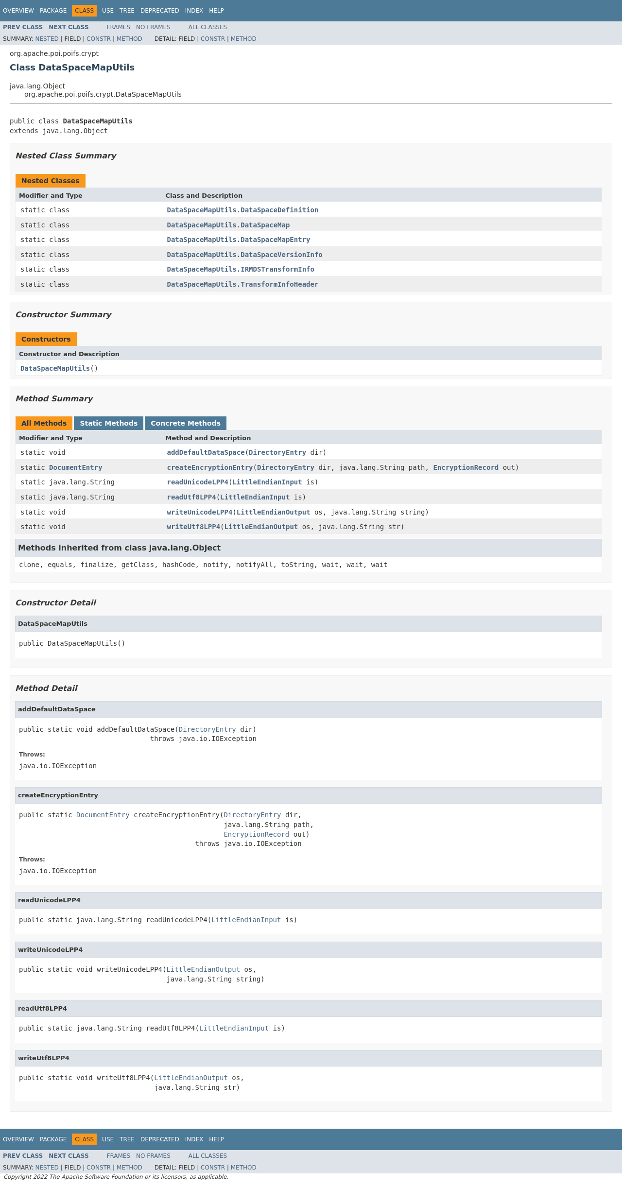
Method (129, 38)
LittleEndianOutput (274, 512)
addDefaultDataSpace (206, 452)
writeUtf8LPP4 (194, 527)
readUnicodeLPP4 (197, 482)
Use (108, 10)
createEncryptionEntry (210, 467)
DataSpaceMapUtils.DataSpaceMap (228, 225)
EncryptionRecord (466, 467)
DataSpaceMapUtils (55, 368)
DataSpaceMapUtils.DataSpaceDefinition (243, 210)
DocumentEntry (76, 467)
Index (194, 10)
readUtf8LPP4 (191, 497)
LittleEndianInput (267, 482)
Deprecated (159, 10)
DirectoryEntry (277, 452)
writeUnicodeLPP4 (200, 512)
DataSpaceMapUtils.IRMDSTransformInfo (240, 269)
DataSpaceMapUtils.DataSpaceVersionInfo (245, 254)
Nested (46, 38)
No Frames (153, 27)
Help (216, 10)
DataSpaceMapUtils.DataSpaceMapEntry (239, 239)
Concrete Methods (186, 423)
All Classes (208, 27)
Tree (127, 10)
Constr (98, 38)
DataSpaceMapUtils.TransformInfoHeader (243, 284)
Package (53, 10)
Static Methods (109, 423)
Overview (18, 10)
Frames (119, 27)
